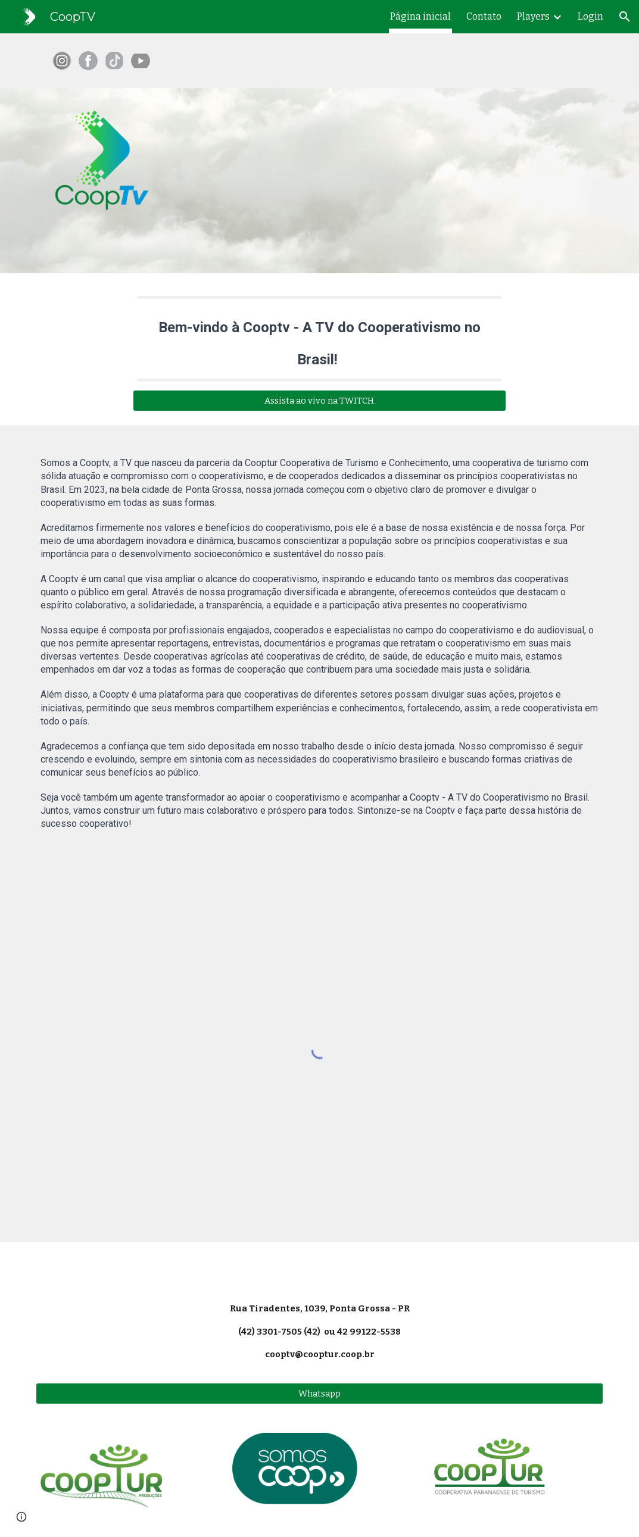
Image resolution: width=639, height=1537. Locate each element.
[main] (319, 339)
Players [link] (533, 16)
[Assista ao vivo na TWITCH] (319, 401)
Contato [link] (483, 16)
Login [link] (590, 16)
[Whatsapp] (319, 1393)
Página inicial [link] (420, 16)
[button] (624, 16)
